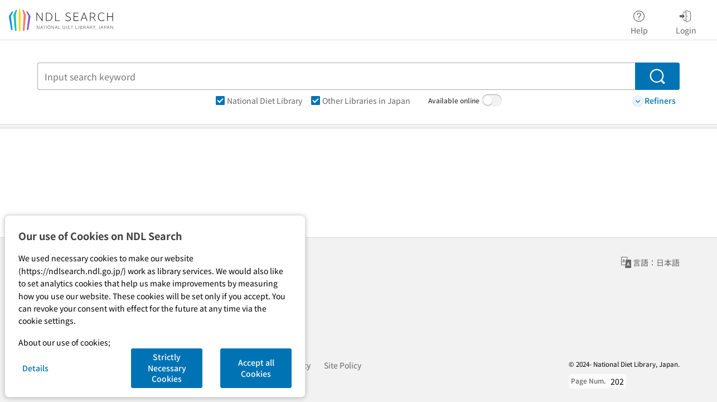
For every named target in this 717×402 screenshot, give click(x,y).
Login (686, 20)
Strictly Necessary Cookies (167, 367)
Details (35, 368)
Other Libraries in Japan (360, 100)
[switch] (492, 100)
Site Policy (342, 365)
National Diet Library (259, 100)
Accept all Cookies (256, 368)
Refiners (654, 101)
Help (639, 20)
